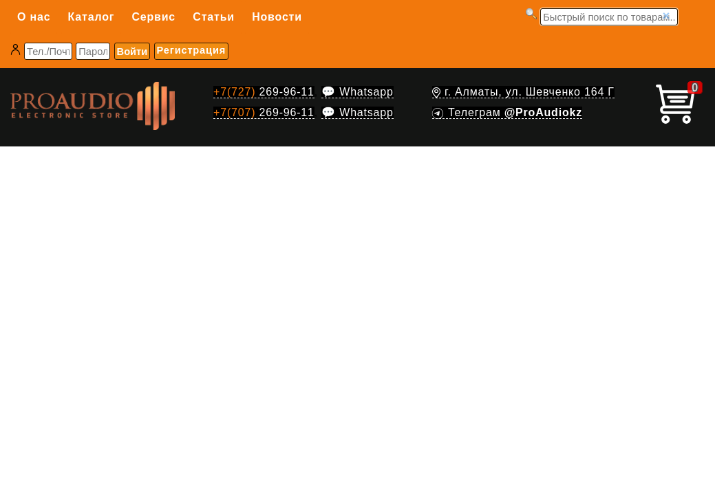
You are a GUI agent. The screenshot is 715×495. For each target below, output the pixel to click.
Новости (277, 17)
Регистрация (191, 50)
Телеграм (507, 112)
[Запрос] (609, 16)
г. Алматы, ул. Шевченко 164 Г (523, 92)
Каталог (91, 17)
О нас (33, 17)
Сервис (153, 17)
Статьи (214, 17)
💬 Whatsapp (357, 92)
